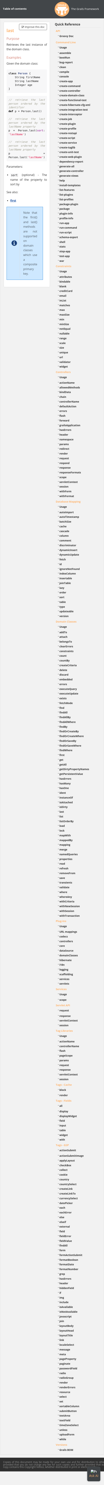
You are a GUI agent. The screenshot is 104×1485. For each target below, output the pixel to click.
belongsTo (65, 641)
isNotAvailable (68, 1311)
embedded (66, 679)
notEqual (65, 328)
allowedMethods (69, 387)
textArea (64, 1415)
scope (63, 477)
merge (63, 849)
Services (61, 989)
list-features (67, 190)
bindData (65, 392)
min (61, 319)
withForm (65, 491)
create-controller (69, 90)
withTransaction (69, 915)
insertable (65, 578)
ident (62, 793)
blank (62, 286)
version (64, 616)
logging (63, 969)
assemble (65, 53)
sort (61, 597)
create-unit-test (69, 152)
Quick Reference (67, 24)
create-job (65, 119)
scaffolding (66, 974)
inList (62, 300)
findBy (63, 726)
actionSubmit (67, 1150)
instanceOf (66, 797)
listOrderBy (66, 821)
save (62, 878)
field (62, 1120)
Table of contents (15, 8)
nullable (64, 333)
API (58, 31)
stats (62, 246)
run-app (64, 223)
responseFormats (70, 472)
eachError (65, 1212)
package (64, 208)
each (62, 1207)
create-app (66, 81)
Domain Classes (66, 621)
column (64, 535)
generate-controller (71, 171)
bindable (64, 281)
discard (63, 674)
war (61, 261)
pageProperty (67, 1359)
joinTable (65, 583)
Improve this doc (33, 27)
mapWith (65, 835)
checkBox (65, 1165)
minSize (64, 324)
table (62, 602)
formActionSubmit (70, 1255)
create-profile (67, 128)
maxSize (64, 314)
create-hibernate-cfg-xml (74, 105)
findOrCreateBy (69, 731)
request (64, 458)
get (61, 759)
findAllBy (65, 717)
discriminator (67, 545)
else (61, 1217)
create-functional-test (73, 100)
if (60, 1293)
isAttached (66, 802)
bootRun (64, 57)
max (62, 310)
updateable (66, 611)
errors (63, 411)
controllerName (69, 401)
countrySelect (68, 1184)
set (61, 1401)
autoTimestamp (69, 517)
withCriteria (66, 901)
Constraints (63, 266)
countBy (64, 660)
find (61, 708)
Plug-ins (61, 921)
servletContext (68, 482)
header (63, 434)
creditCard (66, 291)
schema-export (68, 237)
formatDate (66, 1264)
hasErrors (65, 430)
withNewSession (69, 906)
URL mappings (68, 931)
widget (63, 366)
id (60, 564)
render (63, 453)
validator (65, 362)
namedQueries (68, 854)
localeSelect (66, 1344)
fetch (62, 559)
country (64, 1179)
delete (63, 670)
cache (63, 526)
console (64, 76)
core (62, 946)
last (61, 811)
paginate (64, 1363)
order (62, 592)
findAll (63, 712)
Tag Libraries (64, 1031)
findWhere (65, 750)
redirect (64, 448)
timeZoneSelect (69, 1425)
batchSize (65, 521)
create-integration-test (73, 109)
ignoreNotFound (69, 569)
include (64, 1302)
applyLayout (67, 1160)
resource (64, 1392)
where (63, 892)
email (62, 295)
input (62, 1125)
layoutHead (66, 1330)
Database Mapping (68, 501)
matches (64, 305)
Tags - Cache (64, 1084)
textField (64, 1420)
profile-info (66, 218)
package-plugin (68, 204)
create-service (68, 142)
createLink (66, 1188)
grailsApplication (69, 425)
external (64, 1226)
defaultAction (67, 406)
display (63, 1111)
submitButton (68, 1411)
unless (63, 1430)
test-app (64, 256)
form (62, 1250)
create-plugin (67, 124)
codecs (63, 936)
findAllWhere (67, 722)
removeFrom (67, 873)
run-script (65, 232)
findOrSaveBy (67, 741)
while (62, 1439)
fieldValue (65, 1241)
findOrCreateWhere (71, 736)
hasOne (64, 788)
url (61, 357)
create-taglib (67, 147)
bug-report (66, 62)
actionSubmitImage (71, 1155)
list (61, 816)
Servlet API (63, 1005)
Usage (63, 47)
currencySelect (68, 1198)
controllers (66, 941)
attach (63, 637)
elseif (62, 1222)
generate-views (68, 175)
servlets (64, 983)
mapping (64, 844)
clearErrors (66, 646)
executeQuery (68, 689)
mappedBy (66, 840)
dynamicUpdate (69, 554)
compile (64, 72)
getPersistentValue (71, 774)
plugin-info (66, 213)
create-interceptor (70, 114)
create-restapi (68, 133)
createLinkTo (67, 1193)
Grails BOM (66, 1450)
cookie (63, 1174)
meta (62, 1354)
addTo (63, 632)
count (63, 655)
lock (62, 830)
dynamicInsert (68, 550)
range (63, 338)
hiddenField (66, 1288)
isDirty (63, 807)
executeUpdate (68, 693)
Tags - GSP (62, 1145)
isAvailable (66, 1307)
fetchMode (66, 703)
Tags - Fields (63, 1100)
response (65, 467)
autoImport (66, 512)
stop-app (64, 251)
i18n (62, 964)
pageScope (66, 1055)
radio (62, 1373)
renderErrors (67, 1387)
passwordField (68, 1368)
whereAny (65, 897)
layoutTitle (66, 1335)
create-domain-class (71, 95)
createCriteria (68, 665)
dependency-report (71, 161)
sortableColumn (69, 1406)
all (61, 1106)
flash (62, 415)
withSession (66, 911)
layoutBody (66, 1326)
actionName (67, 382)
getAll (63, 764)
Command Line (66, 42)
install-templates (70, 185)
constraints (66, 651)
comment (65, 540)
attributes (65, 277)
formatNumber (68, 1269)
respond (64, 463)
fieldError (65, 1236)
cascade (64, 531)
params (64, 444)
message (64, 1349)
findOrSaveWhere (70, 745)
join (61, 1321)
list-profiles (66, 199)
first (13, 201)
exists (63, 698)
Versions (61, 1444)
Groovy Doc (66, 36)
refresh (63, 868)
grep (62, 1274)
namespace (66, 439)
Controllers (63, 372)
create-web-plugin (70, 157)
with (62, 1139)
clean (62, 67)
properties (65, 859)
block (62, 1090)
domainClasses (68, 955)
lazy (61, 588)
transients (65, 882)
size (61, 347)
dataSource (66, 950)
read (62, 863)
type (62, 606)
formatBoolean (68, 1260)
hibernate (65, 960)
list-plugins (66, 194)
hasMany (65, 783)
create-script (67, 138)
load (62, 826)
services (64, 979)
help (62, 180)
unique (63, 352)
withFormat (66, 496)
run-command (68, 227)
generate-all (66, 166)
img (61, 1297)
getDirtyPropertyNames (74, 769)
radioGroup (66, 1377)
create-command (70, 86)
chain (62, 397)
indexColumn (67, 573)
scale (62, 343)
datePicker (66, 1203)
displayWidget (68, 1116)
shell (62, 242)
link (61, 1340)
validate (64, 887)
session (64, 486)
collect (63, 1170)
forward (64, 420)
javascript (65, 1316)
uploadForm (66, 1434)
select (63, 1396)
